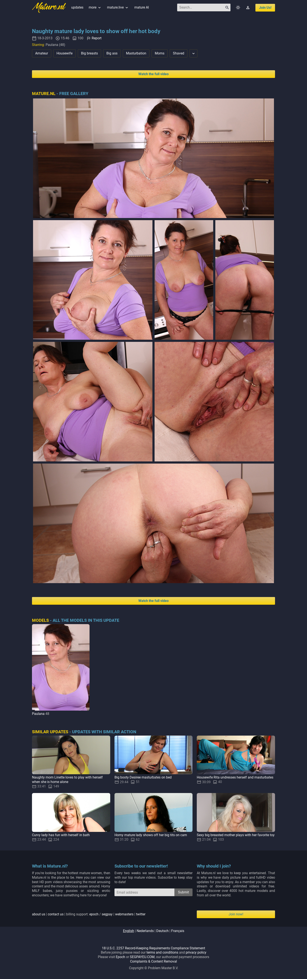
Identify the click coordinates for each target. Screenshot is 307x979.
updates (77, 7)
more (95, 7)
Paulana (38, 714)
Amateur (41, 53)
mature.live (118, 7)
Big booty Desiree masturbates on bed (143, 777)
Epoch (120, 957)
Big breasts (89, 53)
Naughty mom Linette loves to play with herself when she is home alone (67, 779)
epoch (93, 914)
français (177, 931)
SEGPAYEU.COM (142, 957)
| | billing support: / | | (88, 914)
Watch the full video (153, 74)
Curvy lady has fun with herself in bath (61, 835)
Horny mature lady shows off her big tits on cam (150, 835)
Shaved (178, 53)
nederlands (145, 931)
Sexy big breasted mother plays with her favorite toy (236, 835)
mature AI (141, 7)
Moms (159, 53)
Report (96, 38)
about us (38, 914)
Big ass (111, 53)
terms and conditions (162, 952)
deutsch (162, 931)
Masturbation (136, 53)
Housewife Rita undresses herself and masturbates (235, 777)
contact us (56, 914)
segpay (107, 914)
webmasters (124, 914)
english (128, 931)
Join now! (236, 914)
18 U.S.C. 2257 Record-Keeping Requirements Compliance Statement (153, 948)
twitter (140, 914)
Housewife (64, 53)
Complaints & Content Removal (153, 961)
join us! (265, 8)
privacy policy (196, 952)
